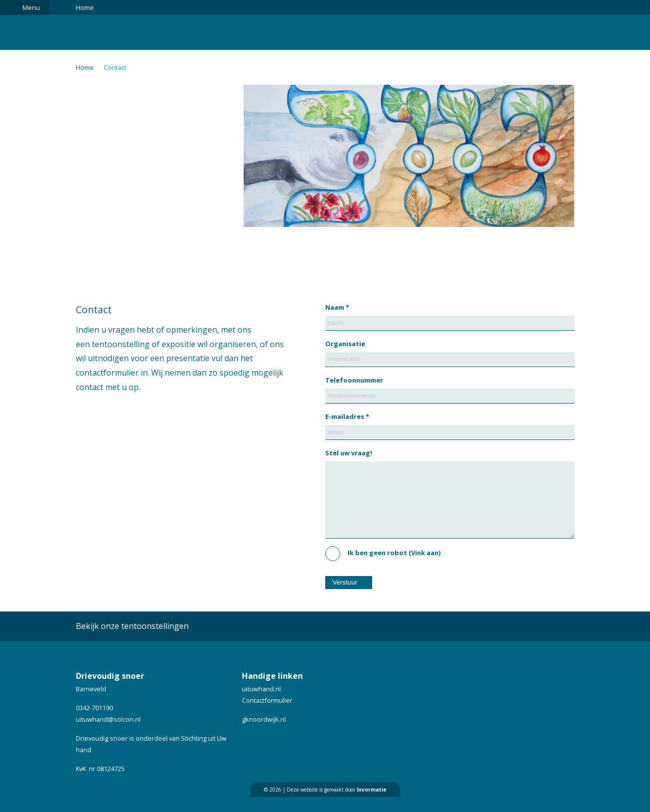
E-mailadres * (347, 416)
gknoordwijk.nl (264, 734)
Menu (31, 7)
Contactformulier (267, 715)
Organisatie (345, 343)
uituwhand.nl (261, 703)
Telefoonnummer (354, 380)
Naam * (337, 307)
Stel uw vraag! (348, 452)
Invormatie (372, 804)
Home (85, 7)
